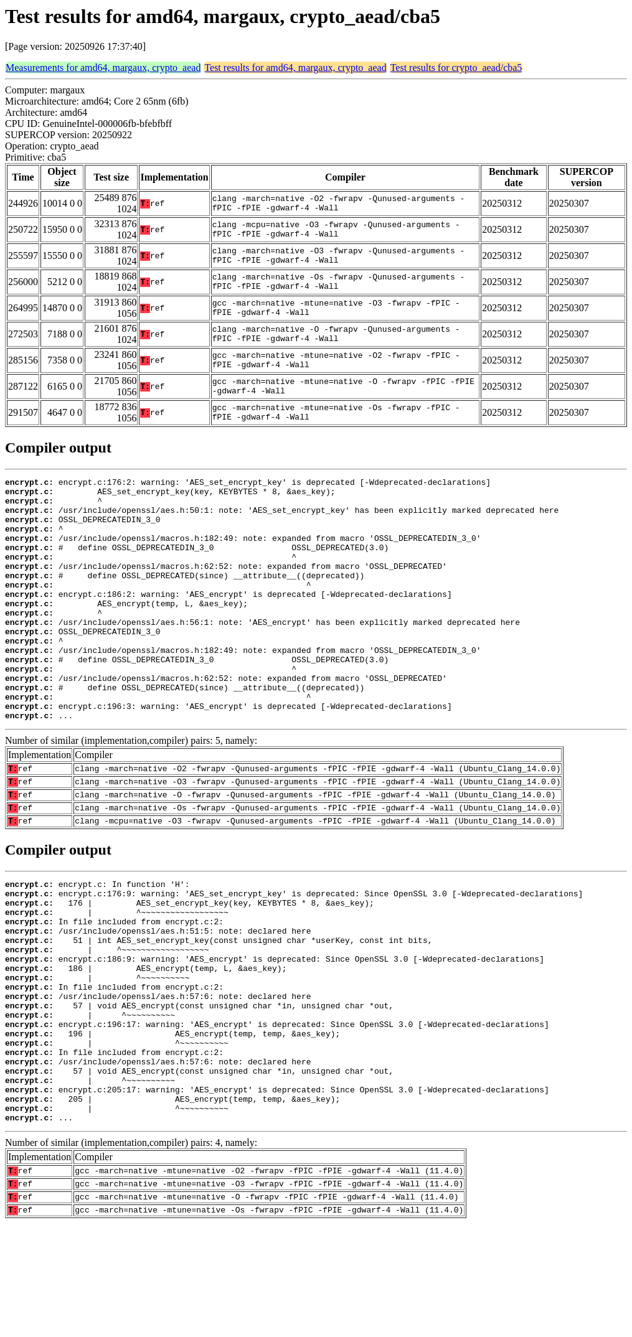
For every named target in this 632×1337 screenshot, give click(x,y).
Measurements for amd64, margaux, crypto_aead (103, 67)
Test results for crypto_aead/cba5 (456, 67)
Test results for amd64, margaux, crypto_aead (295, 67)
